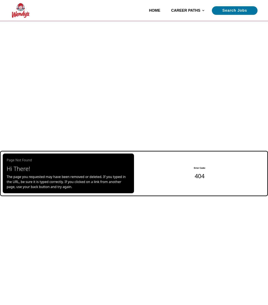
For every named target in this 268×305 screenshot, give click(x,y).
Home (154, 10)
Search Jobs (234, 10)
